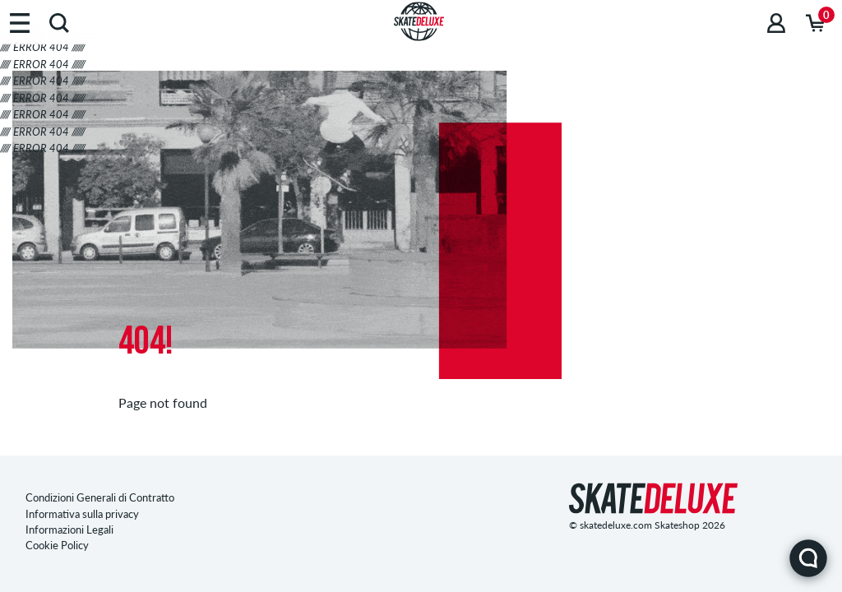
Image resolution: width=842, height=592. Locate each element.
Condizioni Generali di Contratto (99, 497)
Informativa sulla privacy (82, 513)
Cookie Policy (57, 545)
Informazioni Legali (69, 529)
